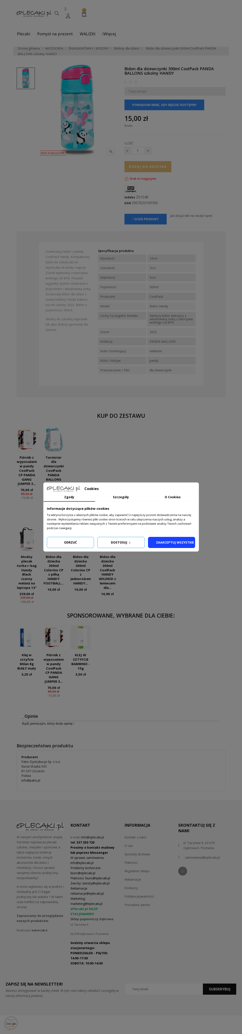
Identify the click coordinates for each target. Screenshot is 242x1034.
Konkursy (131, 888)
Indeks (129, 197)
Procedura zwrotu (137, 905)
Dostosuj (121, 542)
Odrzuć (70, 542)
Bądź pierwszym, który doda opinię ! (48, 723)
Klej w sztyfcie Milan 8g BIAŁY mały (26, 661)
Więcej (109, 33)
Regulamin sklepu (137, 871)
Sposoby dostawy (137, 854)
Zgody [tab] (69, 497)
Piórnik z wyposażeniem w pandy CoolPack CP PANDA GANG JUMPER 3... (29, 470)
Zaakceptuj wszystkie (175, 542)
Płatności (131, 862)
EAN (127, 203)
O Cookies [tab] (173, 497)
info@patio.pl (30, 780)
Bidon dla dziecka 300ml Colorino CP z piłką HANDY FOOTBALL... (54, 569)
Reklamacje (132, 879)
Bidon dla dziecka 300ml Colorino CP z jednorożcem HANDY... (81, 569)
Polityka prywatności (139, 896)
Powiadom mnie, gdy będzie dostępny (164, 105)
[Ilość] (137, 150)
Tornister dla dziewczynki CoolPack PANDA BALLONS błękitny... (54, 470)
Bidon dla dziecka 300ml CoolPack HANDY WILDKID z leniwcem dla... (107, 572)
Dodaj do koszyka (148, 166)
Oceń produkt (145, 219)
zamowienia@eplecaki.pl (202, 857)
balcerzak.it (39, 930)
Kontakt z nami (135, 837)
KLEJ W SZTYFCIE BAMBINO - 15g (80, 661)
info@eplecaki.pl (92, 837)
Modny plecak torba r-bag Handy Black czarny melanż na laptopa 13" (27, 572)
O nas (128, 846)
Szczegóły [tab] (121, 497)
